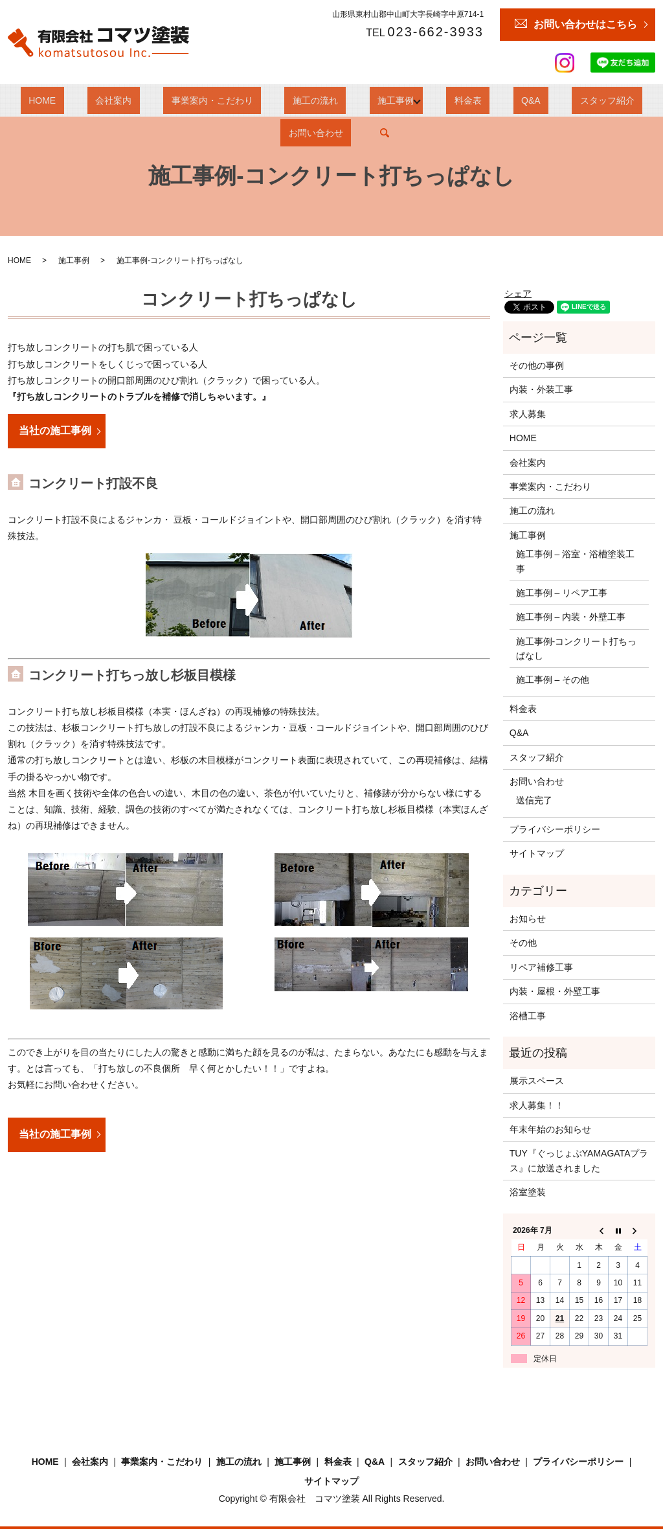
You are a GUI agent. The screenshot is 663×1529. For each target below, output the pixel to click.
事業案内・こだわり (177, 100)
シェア (518, 293)
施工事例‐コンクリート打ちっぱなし (576, 648)
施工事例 (328, 100)
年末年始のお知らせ (550, 1129)
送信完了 (534, 800)
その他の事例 (537, 365)
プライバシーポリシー (555, 829)
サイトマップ (537, 853)
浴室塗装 (528, 1192)
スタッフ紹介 (501, 100)
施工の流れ (264, 100)
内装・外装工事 (541, 389)
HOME (39, 100)
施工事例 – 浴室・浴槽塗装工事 (575, 561)
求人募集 (528, 414)
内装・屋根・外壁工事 (555, 991)
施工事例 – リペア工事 (562, 593)
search (639, 100)
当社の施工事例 (55, 430)
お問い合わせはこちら (585, 24)
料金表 (393, 100)
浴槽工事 (528, 1016)
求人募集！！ (537, 1105)
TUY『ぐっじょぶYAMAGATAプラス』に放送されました (579, 1160)
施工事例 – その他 (553, 679)
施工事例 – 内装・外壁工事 (571, 617)
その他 (523, 942)
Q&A (440, 100)
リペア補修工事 (541, 967)
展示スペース (537, 1080)
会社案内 (94, 100)
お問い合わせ (579, 100)
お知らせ (528, 919)
